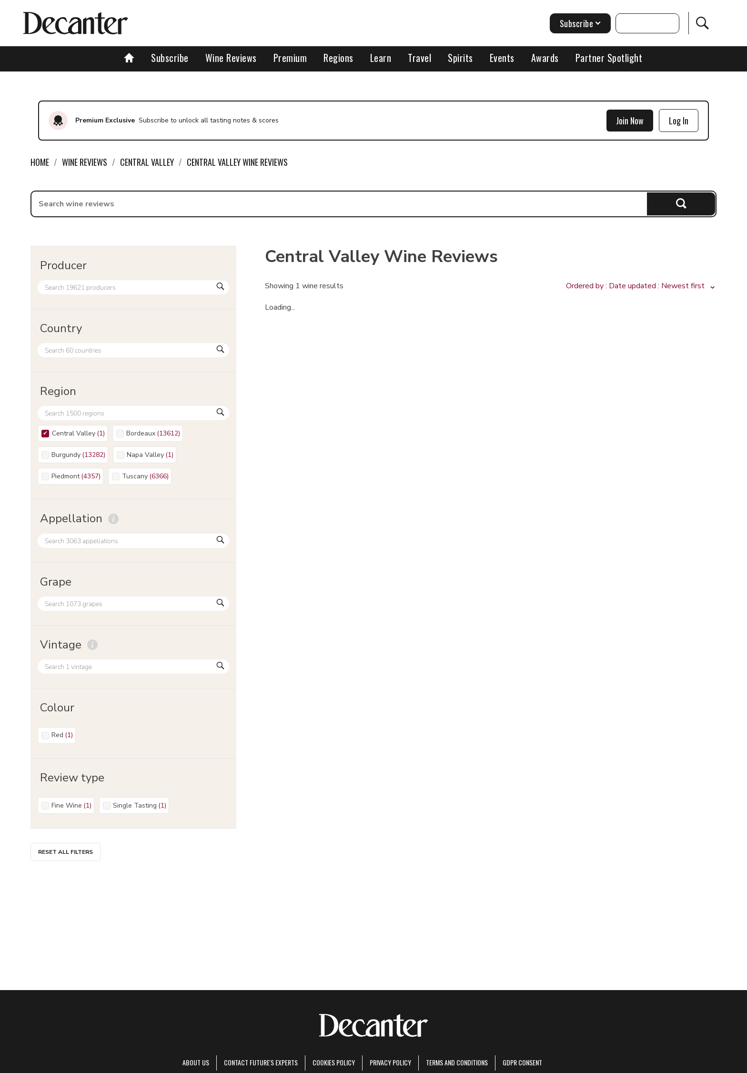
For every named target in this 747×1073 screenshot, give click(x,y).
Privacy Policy (390, 1062)
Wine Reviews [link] (84, 162)
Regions (338, 58)
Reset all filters (65, 852)
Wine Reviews (231, 58)
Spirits (460, 58)
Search (681, 203)
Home (39, 162)
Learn (381, 58)
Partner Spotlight (609, 58)
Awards (545, 58)
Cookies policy (334, 1062)
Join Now (630, 120)
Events (502, 58)
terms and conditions (457, 1062)
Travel (419, 58)
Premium (290, 58)
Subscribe (170, 58)
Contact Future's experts (261, 1062)
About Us (195, 1062)
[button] (641, 286)
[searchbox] (339, 204)
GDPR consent (522, 1062)
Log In (678, 120)
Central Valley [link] (147, 162)
